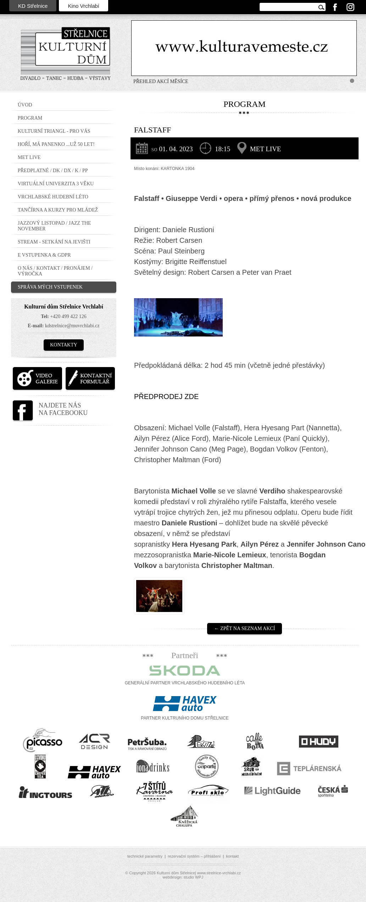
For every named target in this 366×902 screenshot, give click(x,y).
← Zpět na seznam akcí (244, 628)
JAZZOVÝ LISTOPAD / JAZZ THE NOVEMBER (54, 225)
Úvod (25, 105)
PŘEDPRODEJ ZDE (166, 396)
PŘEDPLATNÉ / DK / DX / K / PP (53, 170)
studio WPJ (194, 877)
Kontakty (63, 345)
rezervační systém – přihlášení (194, 856)
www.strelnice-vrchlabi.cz (219, 873)
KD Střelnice (33, 6)
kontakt (232, 856)
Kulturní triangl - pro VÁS (54, 131)
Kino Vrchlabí (83, 6)
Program (30, 118)
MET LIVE (29, 157)
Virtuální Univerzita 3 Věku (56, 183)
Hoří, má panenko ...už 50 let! (56, 144)
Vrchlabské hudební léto (53, 196)
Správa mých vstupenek (50, 287)
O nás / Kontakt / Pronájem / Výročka (55, 271)
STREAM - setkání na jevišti (54, 242)
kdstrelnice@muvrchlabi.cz (72, 325)
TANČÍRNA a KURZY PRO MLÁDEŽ (58, 210)
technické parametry (144, 856)
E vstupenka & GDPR (44, 255)
